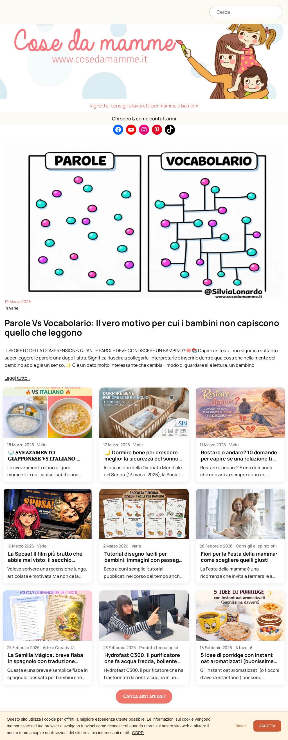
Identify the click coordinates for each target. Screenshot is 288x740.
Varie (13, 308)
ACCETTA (263, 726)
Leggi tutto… (17, 378)
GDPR (166, 732)
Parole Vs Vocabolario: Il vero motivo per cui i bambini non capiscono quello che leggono (141, 327)
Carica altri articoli (144, 696)
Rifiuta (229, 726)
